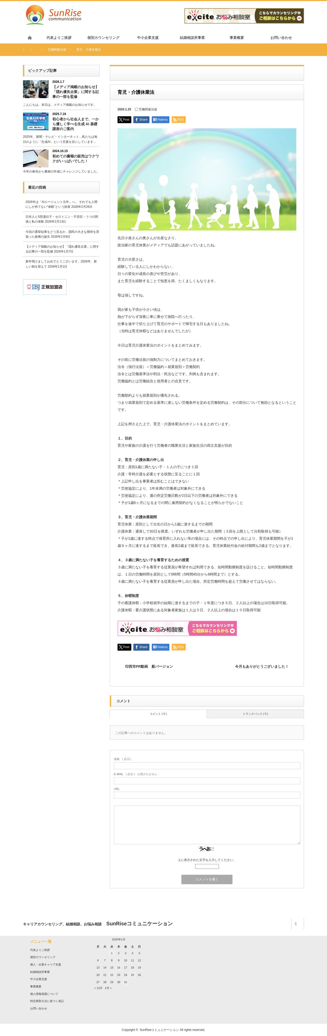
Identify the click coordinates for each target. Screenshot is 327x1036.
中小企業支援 (38, 979)
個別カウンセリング (42, 957)
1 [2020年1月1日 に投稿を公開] (111, 953)
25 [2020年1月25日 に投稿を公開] (132, 974)
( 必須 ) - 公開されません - (136, 774)
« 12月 (98, 987)
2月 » (108, 987)
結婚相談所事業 (40, 971)
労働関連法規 (148, 109)
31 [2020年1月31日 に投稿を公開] (125, 982)
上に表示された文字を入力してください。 (207, 860)
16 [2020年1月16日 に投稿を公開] (118, 967)
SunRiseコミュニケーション (159, 1030)
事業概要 (35, 986)
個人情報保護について (44, 993)
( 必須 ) (122, 759)
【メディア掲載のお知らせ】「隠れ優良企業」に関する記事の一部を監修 (75, 92)
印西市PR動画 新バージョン (149, 666)
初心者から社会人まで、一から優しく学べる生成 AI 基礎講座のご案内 (75, 124)
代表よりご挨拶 (40, 949)
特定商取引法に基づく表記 (47, 1001)
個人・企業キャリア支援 (45, 964)
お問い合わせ (38, 1008)
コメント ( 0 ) (158, 713)
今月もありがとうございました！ (262, 666)
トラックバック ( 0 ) (255, 713)
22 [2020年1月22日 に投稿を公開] (111, 974)
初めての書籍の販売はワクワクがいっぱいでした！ (75, 158)
